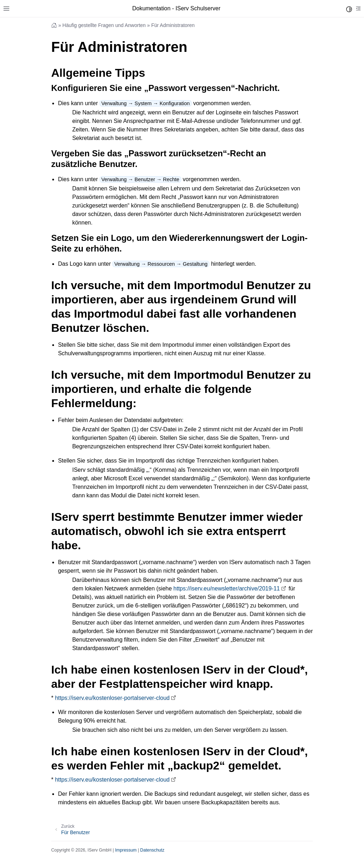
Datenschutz (152, 850)
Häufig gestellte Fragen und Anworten (104, 25)
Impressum (126, 850)
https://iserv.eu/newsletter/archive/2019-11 (226, 588)
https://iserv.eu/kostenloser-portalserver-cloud (112, 698)
